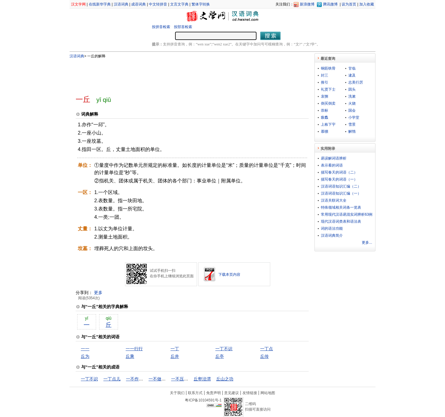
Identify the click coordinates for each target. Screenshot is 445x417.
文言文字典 (179, 4)
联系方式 (195, 393)
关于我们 (177, 393)
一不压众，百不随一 (190, 378)
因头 (352, 89)
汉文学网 (78, 4)
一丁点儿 (111, 378)
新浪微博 (307, 4)
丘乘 (130, 356)
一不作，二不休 (141, 378)
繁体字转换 (201, 4)
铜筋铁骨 (328, 68)
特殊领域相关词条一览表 (341, 207)
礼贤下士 (328, 89)
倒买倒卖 (328, 103)
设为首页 (349, 4)
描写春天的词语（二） (339, 172)
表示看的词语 (332, 165)
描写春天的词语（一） (339, 179)
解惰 (352, 131)
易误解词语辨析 (333, 158)
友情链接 (249, 393)
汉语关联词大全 (333, 200)
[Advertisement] (182, 74)
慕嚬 (324, 131)
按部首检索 (183, 27)
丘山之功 (224, 378)
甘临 (352, 68)
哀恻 (324, 96)
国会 (352, 110)
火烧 (352, 103)
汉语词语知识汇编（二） (341, 186)
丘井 (174, 356)
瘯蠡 (324, 117)
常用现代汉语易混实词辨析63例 (346, 214)
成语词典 (138, 4)
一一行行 (134, 348)
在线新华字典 (100, 4)
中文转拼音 (158, 4)
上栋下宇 (328, 124)
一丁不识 (223, 348)
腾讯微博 (330, 4)
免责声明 (213, 393)
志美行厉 (355, 82)
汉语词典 (121, 4)
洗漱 (352, 96)
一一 (85, 348)
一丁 (174, 348)
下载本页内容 (229, 274)
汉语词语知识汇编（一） (341, 193)
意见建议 (231, 393)
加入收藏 (366, 4)
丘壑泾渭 (202, 378)
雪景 (352, 124)
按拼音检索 (161, 27)
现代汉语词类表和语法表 (341, 221)
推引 (324, 82)
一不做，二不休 (163, 378)
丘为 (85, 356)
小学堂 (353, 117)
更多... (367, 242)
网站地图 (267, 393)
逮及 (352, 75)
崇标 (324, 110)
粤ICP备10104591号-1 (203, 400)
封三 (324, 75)
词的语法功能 (332, 228)
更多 (98, 292)
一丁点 (266, 348)
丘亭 (219, 356)
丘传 (264, 356)
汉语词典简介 (332, 235)
